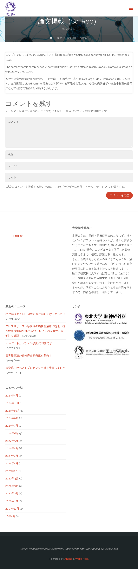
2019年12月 (12, 508)
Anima (68, 558)
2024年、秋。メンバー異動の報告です (28, 343)
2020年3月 (11, 485)
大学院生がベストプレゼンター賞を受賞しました (35, 367)
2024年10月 (12, 410)
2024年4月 (11, 448)
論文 (59, 38)
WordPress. (82, 558)
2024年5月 (11, 440)
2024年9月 (11, 418)
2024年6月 (12, 433)
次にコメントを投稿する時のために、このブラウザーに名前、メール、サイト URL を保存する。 (66, 186)
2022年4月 (11, 463)
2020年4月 (12, 478)
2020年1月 (11, 501)
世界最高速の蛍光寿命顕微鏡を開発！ (28, 355)
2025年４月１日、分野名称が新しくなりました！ (35, 313)
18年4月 (10, 516)
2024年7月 (11, 425)
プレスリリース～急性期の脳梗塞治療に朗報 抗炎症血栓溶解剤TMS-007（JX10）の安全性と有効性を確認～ (35, 331)
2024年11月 (12, 403)
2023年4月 (11, 455)
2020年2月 (11, 493)
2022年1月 (11, 470)
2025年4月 (11, 395)
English (18, 236)
